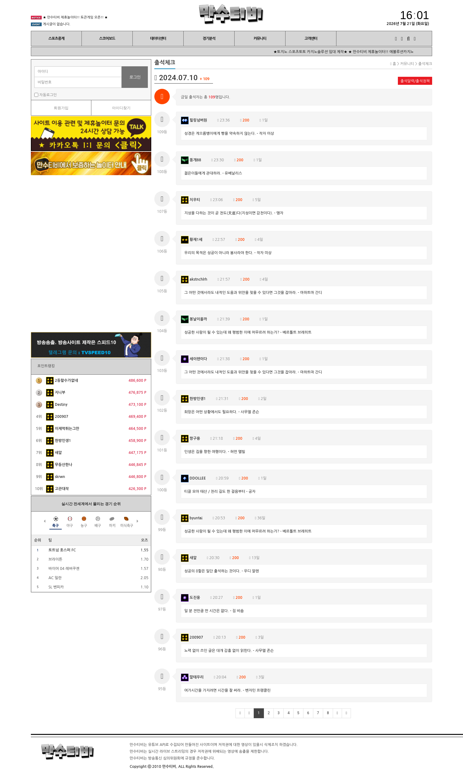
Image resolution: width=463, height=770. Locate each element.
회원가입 (61, 108)
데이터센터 (158, 38)
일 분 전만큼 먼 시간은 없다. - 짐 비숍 (214, 611)
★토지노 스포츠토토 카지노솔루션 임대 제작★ (318, 52)
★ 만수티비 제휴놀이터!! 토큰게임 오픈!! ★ (75, 19)
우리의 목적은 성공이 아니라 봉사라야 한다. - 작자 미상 (228, 253)
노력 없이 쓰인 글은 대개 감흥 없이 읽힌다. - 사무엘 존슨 (229, 651)
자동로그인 (45, 95)
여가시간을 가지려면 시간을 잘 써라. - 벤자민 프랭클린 (227, 690)
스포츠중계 (56, 38)
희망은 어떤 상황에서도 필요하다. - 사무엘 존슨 (221, 412)
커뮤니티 (259, 38)
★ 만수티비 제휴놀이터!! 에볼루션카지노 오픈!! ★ (396, 52)
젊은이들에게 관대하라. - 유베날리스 (213, 173)
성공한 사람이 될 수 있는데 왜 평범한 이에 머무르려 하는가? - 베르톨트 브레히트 (247, 332)
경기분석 (208, 38)
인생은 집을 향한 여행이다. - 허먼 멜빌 (214, 452)
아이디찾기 (121, 108)
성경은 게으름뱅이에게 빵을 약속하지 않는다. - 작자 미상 (229, 133)
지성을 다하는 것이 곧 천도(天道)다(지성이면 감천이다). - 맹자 (233, 213)
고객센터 (310, 38)
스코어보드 (107, 38)
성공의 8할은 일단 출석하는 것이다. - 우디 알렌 (221, 571)
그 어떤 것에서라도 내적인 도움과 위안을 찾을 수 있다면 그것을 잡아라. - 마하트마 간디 (253, 292)
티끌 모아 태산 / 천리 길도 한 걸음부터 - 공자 (220, 491)
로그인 (134, 77)
